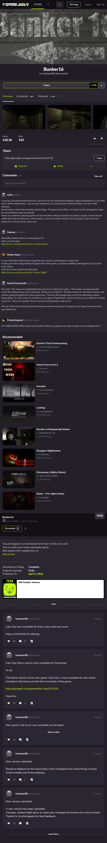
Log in (88, 4)
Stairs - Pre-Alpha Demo (50, 493)
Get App (74, 4)
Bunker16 (54, 69)
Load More (53, 834)
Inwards (41, 386)
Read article (53, 732)
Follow (71, 85)
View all (98, 176)
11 (14, 823)
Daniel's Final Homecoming (51, 343)
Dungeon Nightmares (48, 450)
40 (14, 641)
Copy (99, 158)
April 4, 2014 (35, 574)
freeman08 (55, 73)
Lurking (40, 407)
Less (53, 604)
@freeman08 (34, 619)
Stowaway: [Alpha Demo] (51, 472)
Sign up (100, 4)
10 (14, 739)
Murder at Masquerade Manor (53, 429)
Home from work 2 (47, 364)
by (47, 347)
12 (14, 779)
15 (14, 703)
